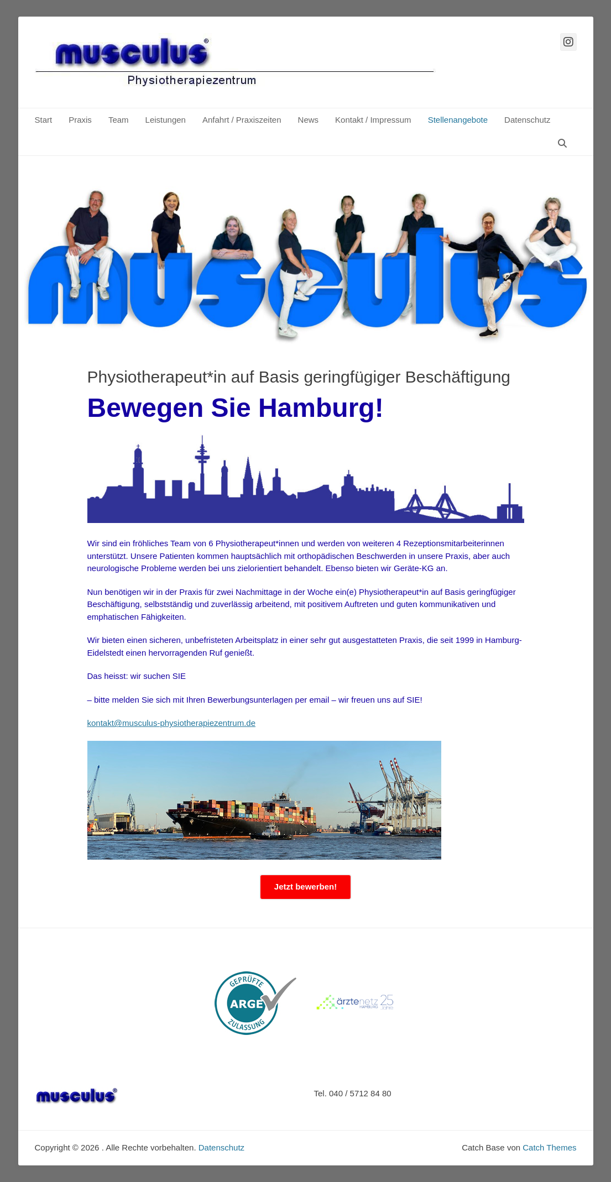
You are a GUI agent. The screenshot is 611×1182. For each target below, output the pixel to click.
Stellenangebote (458, 119)
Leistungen (165, 119)
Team (118, 119)
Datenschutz (527, 119)
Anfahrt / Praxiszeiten (241, 119)
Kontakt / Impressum (373, 119)
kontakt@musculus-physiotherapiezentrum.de (171, 723)
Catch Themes (549, 1147)
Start (44, 119)
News (308, 119)
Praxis (80, 119)
